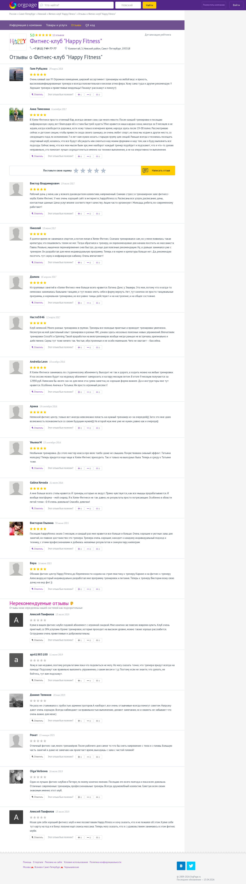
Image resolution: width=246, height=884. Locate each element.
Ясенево (39, 867)
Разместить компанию (214, 4)
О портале (38, 862)
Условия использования (76, 862)
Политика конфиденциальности (105, 862)
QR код (90, 25)
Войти (236, 5)
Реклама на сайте (53, 862)
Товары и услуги (56, 25)
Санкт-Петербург (51, 867)
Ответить (37, 94)
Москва (27, 867)
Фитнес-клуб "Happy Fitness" (66, 41)
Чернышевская (71, 867)
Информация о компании (25, 25)
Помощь (27, 862)
